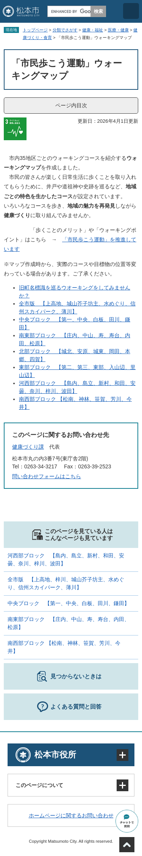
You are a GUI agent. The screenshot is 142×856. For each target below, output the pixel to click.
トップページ (35, 30)
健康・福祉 (92, 30)
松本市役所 (55, 754)
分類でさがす (65, 30)
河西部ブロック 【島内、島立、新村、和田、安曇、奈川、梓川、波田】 (66, 559)
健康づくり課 (28, 447)
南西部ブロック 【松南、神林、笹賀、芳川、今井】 (64, 647)
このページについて (39, 785)
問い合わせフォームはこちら (46, 476)
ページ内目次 (71, 105)
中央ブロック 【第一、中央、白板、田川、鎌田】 (69, 603)
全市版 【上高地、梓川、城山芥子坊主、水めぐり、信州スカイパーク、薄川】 (66, 583)
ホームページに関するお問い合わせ (71, 815)
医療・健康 (118, 30)
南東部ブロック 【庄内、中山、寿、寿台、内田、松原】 (69, 623)
